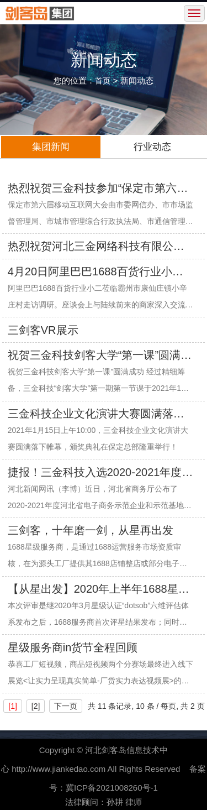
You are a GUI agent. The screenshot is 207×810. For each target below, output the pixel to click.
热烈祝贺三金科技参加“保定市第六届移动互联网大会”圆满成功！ (98, 189)
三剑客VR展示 (43, 330)
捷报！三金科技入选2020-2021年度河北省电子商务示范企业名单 (100, 473)
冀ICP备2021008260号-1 (112, 787)
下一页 (65, 706)
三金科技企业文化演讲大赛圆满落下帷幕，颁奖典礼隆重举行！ (96, 414)
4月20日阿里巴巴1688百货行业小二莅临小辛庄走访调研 (95, 272)
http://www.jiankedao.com (58, 769)
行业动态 (152, 147)
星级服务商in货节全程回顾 (73, 647)
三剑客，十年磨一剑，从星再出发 (90, 530)
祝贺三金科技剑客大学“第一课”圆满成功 (100, 356)
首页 (102, 80)
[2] (35, 706)
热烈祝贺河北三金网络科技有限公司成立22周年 (96, 247)
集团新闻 (51, 147)
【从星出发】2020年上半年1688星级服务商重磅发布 (98, 590)
